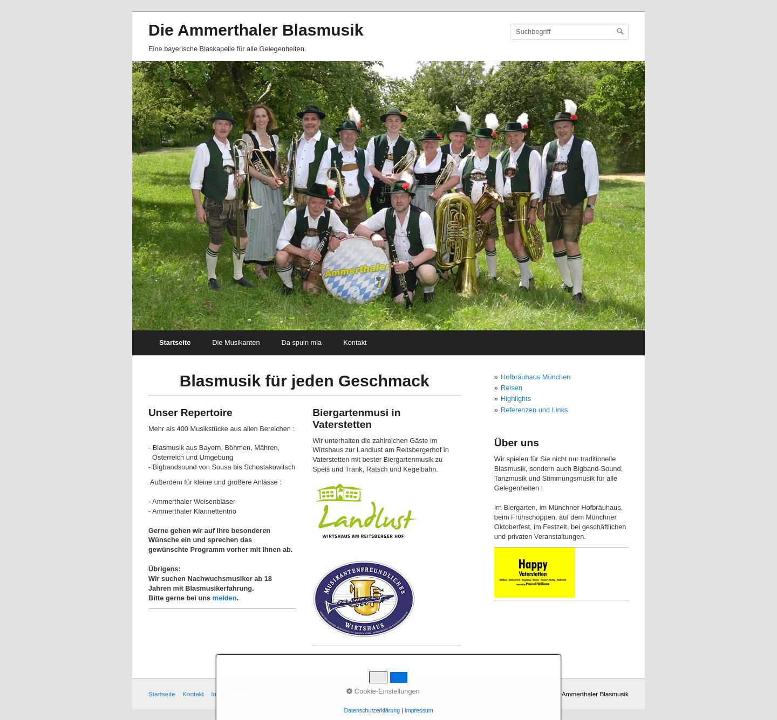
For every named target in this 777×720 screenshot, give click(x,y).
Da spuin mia (302, 342)
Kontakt (354, 342)
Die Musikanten (236, 342)
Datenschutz (267, 693)
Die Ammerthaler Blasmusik (255, 30)
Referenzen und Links (534, 410)
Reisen (511, 388)
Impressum (226, 693)
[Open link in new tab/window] (534, 573)
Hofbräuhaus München (535, 377)
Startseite (174, 342)
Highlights (516, 398)
